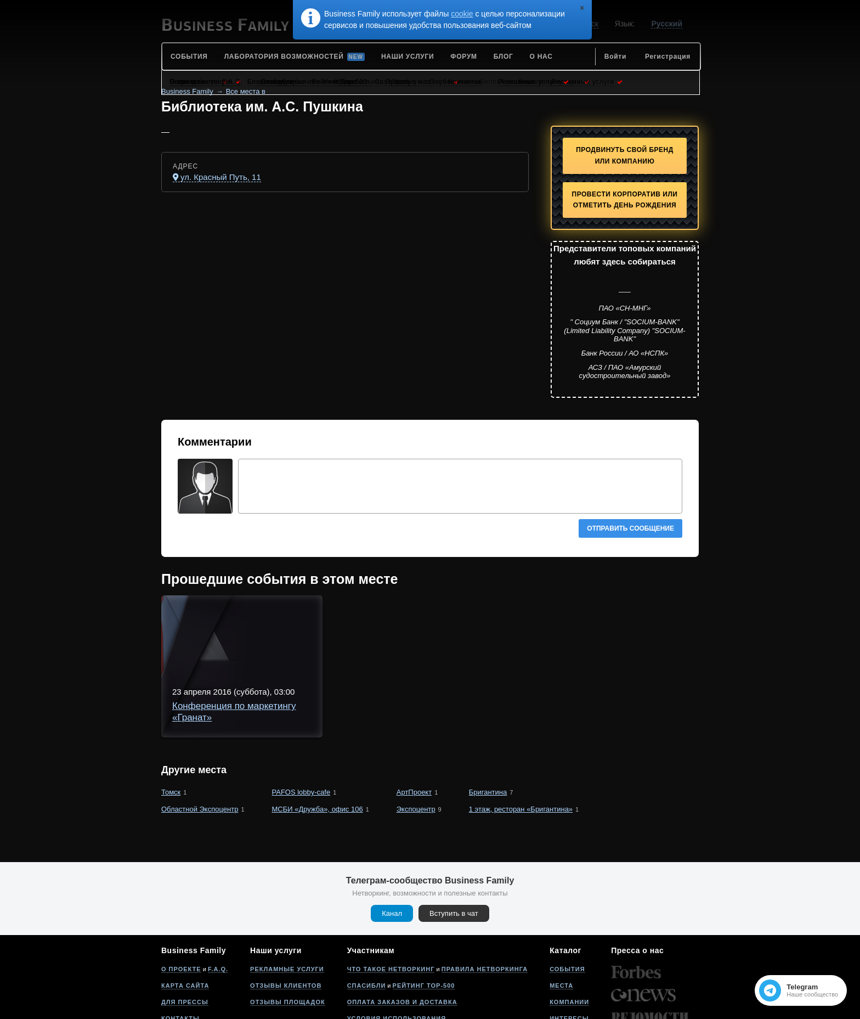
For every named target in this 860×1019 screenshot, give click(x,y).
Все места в (245, 91)
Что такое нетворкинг (391, 910)
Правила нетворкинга (485, 910)
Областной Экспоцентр (199, 750)
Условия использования (396, 959)
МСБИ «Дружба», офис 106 (317, 750)
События (567, 910)
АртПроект (414, 733)
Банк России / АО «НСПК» (625, 353)
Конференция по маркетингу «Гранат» (350, 618)
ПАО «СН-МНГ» (624, 308)
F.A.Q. (218, 910)
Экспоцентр (416, 750)
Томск (170, 733)
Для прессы (184, 942)
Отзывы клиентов (285, 926)
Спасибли (366, 926)
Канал (392, 854)
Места (561, 926)
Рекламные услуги (287, 910)
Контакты (180, 959)
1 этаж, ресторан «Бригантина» (521, 750)
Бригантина (488, 733)
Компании (569, 942)
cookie (462, 13)
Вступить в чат (453, 854)
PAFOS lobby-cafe (301, 733)
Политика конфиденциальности (411, 975)
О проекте (181, 910)
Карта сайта (185, 926)
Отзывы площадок (287, 942)
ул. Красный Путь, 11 (220, 177)
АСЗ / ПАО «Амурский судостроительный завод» (625, 371)
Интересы (569, 959)
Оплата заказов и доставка (402, 942)
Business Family (187, 91)
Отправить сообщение (630, 528)
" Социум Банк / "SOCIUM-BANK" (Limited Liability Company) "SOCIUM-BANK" (624, 330)
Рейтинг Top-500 (424, 926)
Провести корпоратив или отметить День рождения (625, 200)
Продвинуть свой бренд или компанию (625, 155)
